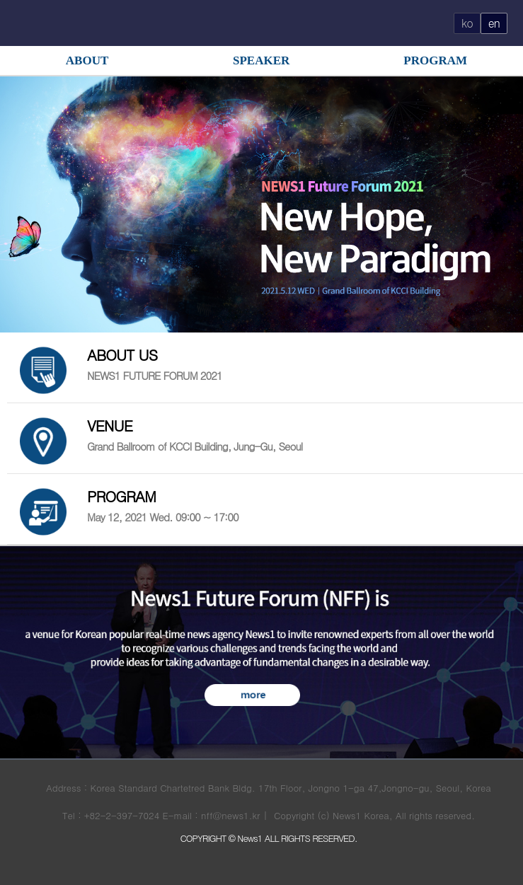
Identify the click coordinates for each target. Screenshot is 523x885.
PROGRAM (435, 60)
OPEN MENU (26, 21)
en (494, 23)
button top (501, 844)
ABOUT (87, 60)
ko (467, 23)
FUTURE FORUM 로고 (262, 24)
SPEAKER (261, 60)
